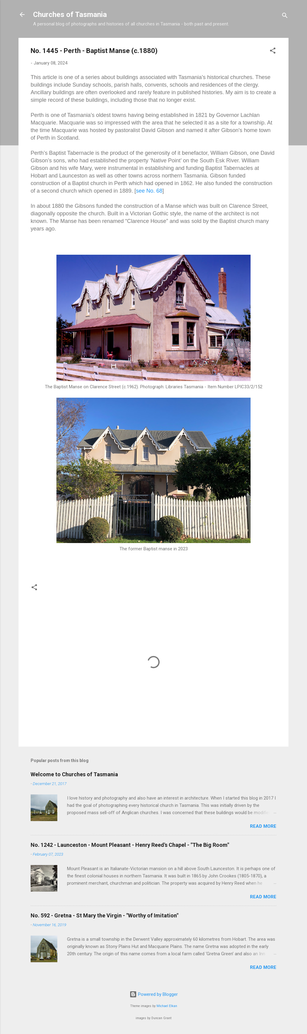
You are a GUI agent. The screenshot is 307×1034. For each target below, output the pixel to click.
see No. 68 (149, 191)
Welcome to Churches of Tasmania (74, 774)
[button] (272, 51)
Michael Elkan (167, 1006)
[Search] (284, 16)
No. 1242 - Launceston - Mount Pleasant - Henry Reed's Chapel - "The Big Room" (130, 845)
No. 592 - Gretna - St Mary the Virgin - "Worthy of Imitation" (104, 915)
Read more (263, 826)
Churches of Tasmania (70, 14)
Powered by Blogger (154, 994)
